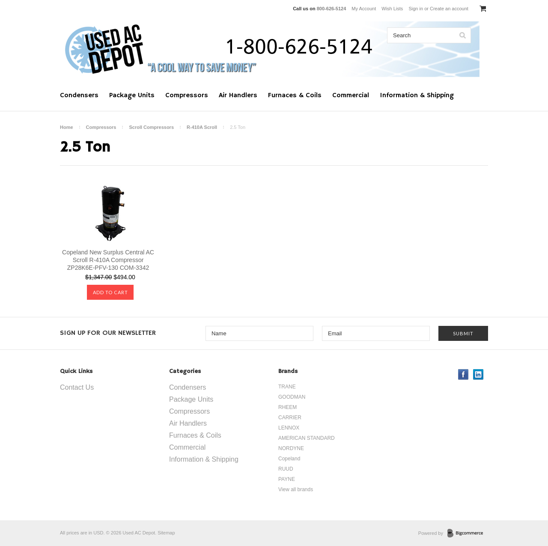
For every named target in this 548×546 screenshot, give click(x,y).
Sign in (415, 8)
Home (66, 127)
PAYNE (286, 479)
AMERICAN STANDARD (306, 438)
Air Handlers (238, 95)
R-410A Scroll (202, 127)
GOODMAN (291, 397)
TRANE (287, 387)
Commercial (350, 95)
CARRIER (289, 418)
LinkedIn (478, 374)
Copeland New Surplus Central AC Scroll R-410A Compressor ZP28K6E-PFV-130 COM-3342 (108, 260)
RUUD (285, 469)
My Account (363, 8)
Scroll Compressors (151, 127)
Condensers (79, 95)
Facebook (463, 374)
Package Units (132, 95)
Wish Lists (392, 8)
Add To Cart (110, 292)
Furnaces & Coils (295, 95)
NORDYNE (291, 448)
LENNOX (288, 428)
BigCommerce (467, 533)
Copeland (289, 459)
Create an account (449, 8)
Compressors (186, 95)
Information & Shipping (417, 95)
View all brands (295, 489)
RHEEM (287, 407)
